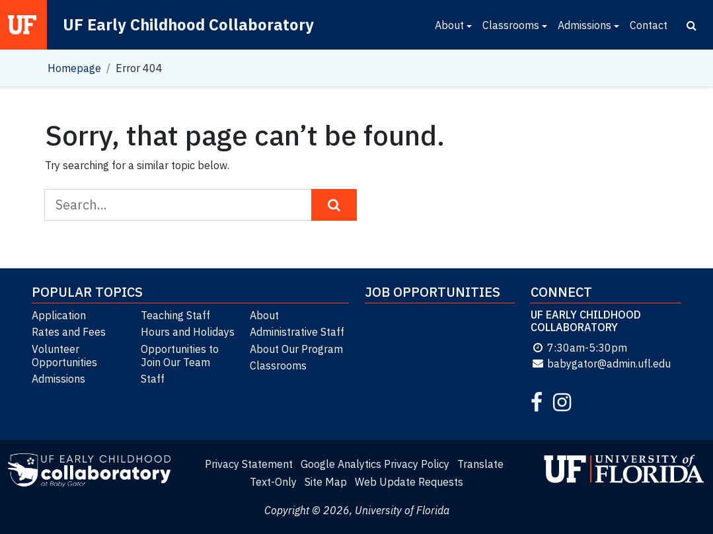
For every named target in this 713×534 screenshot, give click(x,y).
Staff (153, 378)
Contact (648, 25)
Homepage (74, 68)
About (449, 25)
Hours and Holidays (188, 331)
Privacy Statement (249, 464)
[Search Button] (334, 205)
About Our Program (296, 349)
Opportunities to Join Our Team (180, 355)
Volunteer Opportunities (64, 355)
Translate (480, 464)
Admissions (584, 25)
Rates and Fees (69, 331)
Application (59, 315)
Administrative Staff (297, 331)
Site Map (326, 481)
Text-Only (273, 481)
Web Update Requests (409, 481)
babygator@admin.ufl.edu (601, 363)
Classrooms (510, 25)
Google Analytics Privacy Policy (375, 464)
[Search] (691, 25)
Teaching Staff (175, 315)
